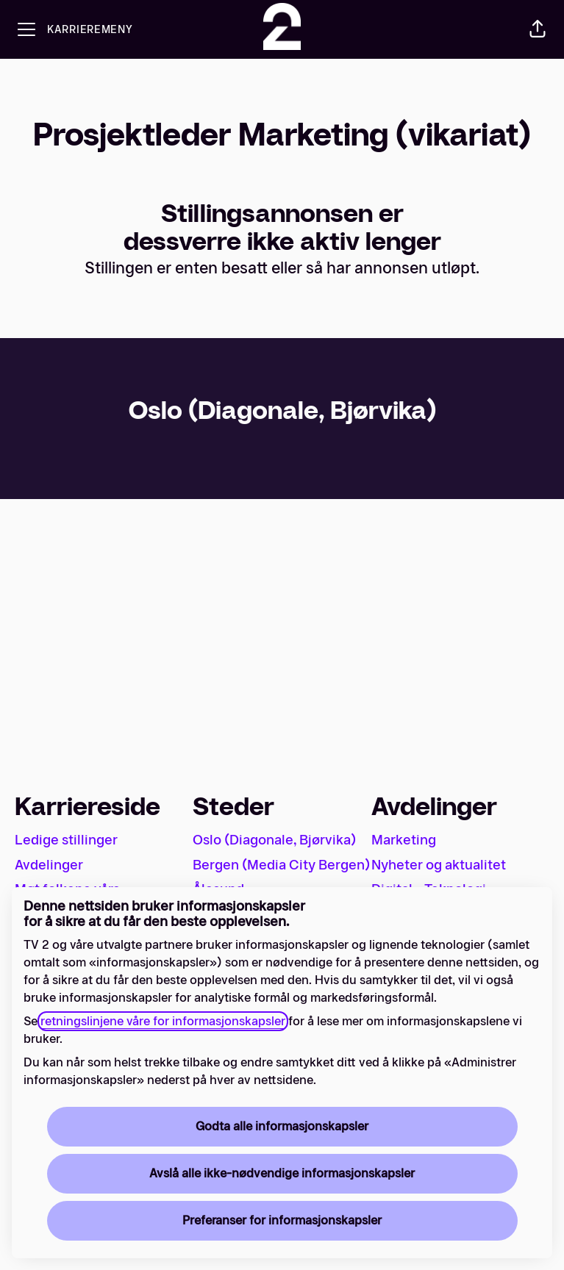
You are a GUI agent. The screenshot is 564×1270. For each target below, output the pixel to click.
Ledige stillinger (66, 840)
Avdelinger (49, 865)
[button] (537, 29)
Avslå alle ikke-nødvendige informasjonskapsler (282, 1173)
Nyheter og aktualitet (438, 865)
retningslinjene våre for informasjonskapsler (162, 1021)
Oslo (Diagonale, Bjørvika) (274, 840)
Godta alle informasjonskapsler (282, 1126)
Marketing (403, 840)
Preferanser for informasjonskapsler (282, 1220)
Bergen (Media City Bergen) (281, 865)
